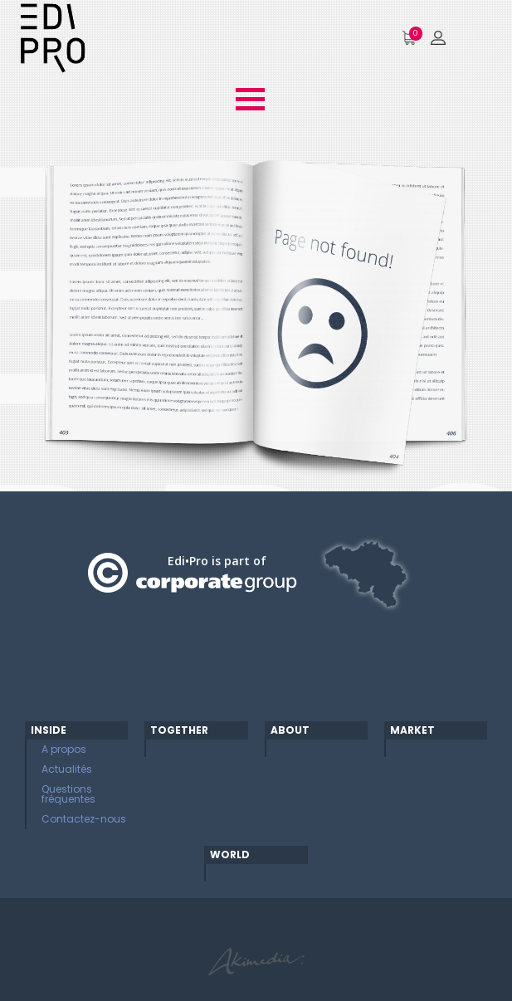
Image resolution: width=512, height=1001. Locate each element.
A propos (63, 749)
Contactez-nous (83, 819)
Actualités (66, 769)
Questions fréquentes (68, 794)
